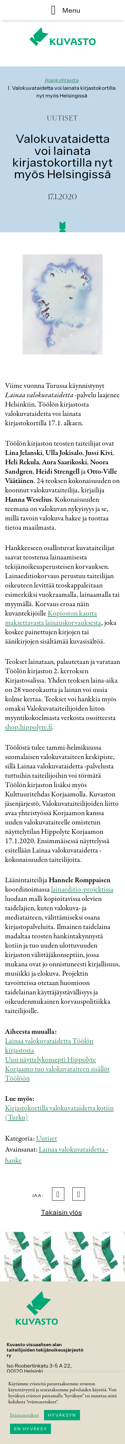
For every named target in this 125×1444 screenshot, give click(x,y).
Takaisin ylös (61, 1212)
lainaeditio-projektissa (82, 890)
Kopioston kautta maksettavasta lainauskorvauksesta (53, 618)
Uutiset (46, 1139)
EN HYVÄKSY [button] (30, 1428)
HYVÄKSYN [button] (62, 1415)
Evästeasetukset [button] (24, 1415)
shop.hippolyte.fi (28, 727)
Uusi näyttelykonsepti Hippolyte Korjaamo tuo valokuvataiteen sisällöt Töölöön (57, 1069)
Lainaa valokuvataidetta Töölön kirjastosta (49, 1045)
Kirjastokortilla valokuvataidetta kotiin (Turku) (59, 1113)
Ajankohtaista (62, 80)
